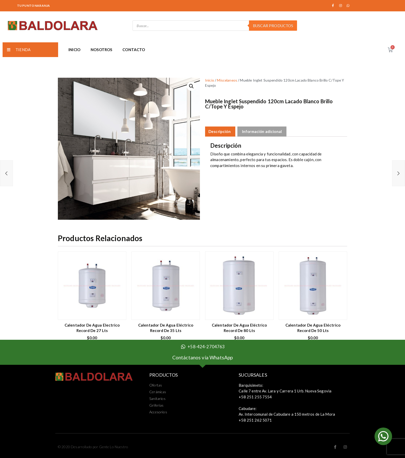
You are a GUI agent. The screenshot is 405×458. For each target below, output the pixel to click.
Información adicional (262, 131)
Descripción (219, 131)
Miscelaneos (227, 80)
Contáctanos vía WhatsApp (202, 357)
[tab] (219, 132)
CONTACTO (133, 49)
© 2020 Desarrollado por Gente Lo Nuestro (93, 447)
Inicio (209, 80)
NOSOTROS (101, 49)
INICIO (74, 49)
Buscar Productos (273, 25)
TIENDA (18, 49)
